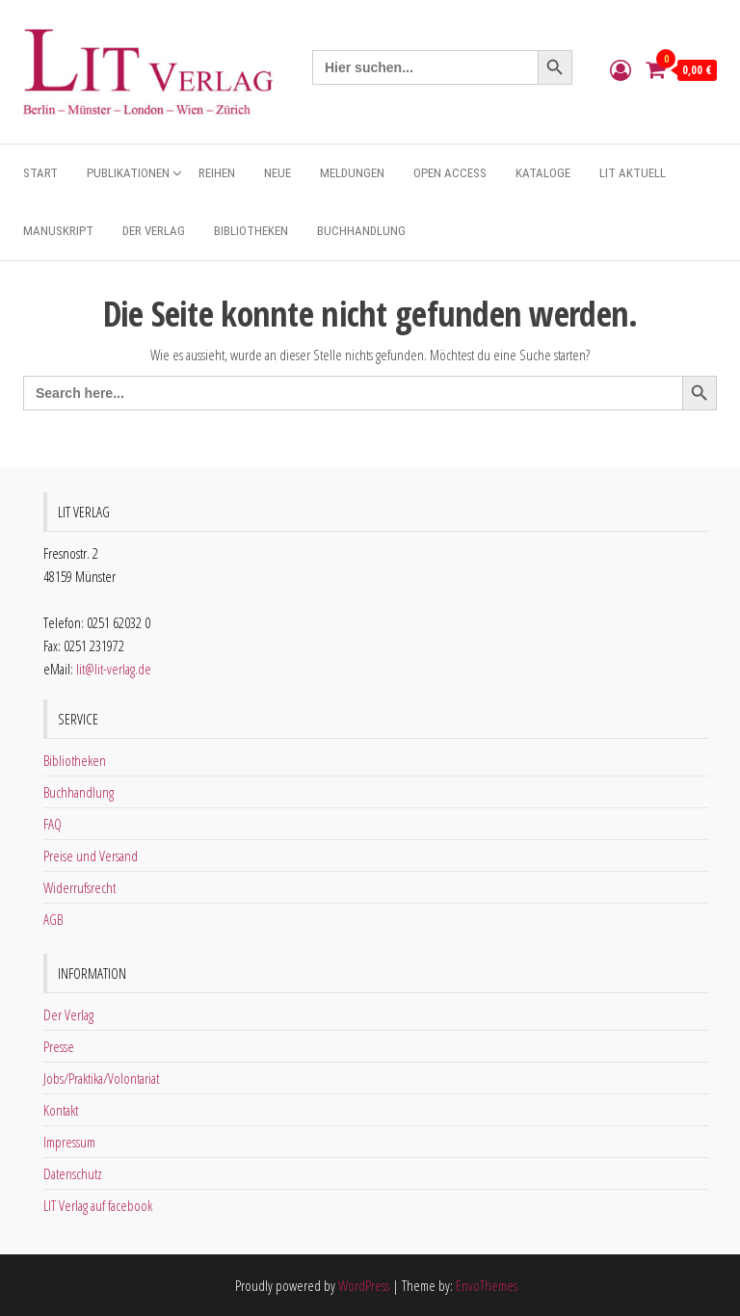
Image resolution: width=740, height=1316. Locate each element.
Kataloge (542, 173)
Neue (277, 173)
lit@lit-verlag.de (113, 668)
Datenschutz (72, 1173)
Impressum (69, 1141)
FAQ (52, 823)
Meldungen (352, 173)
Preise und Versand (90, 855)
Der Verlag (153, 231)
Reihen (216, 173)
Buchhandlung (361, 231)
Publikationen (128, 173)
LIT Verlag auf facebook (97, 1205)
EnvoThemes (486, 1285)
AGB (53, 919)
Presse (58, 1046)
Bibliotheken (251, 231)
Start (40, 173)
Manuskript (58, 231)
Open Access (450, 173)
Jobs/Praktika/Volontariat (101, 1078)
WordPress (363, 1285)
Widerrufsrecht (79, 887)
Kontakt (60, 1109)
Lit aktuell (632, 173)
